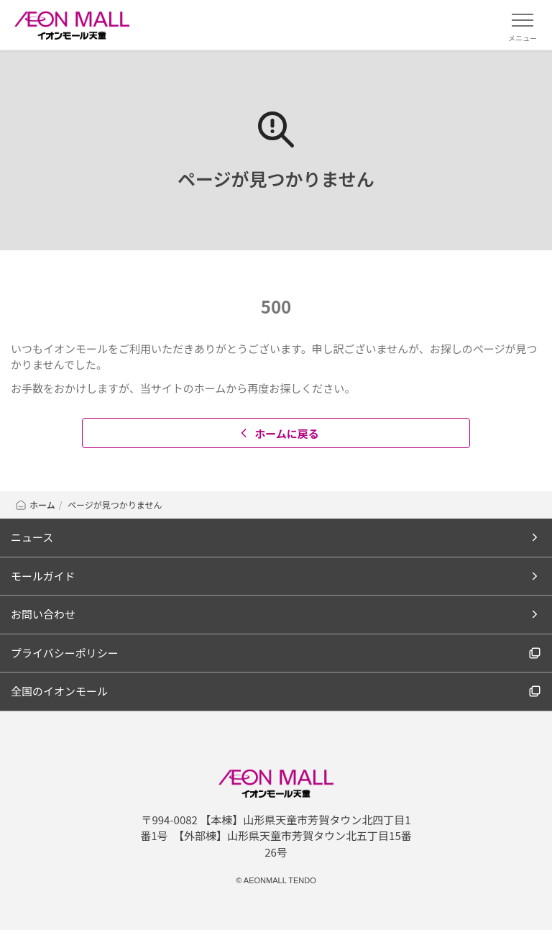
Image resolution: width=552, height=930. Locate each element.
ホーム (34, 504)
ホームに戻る (277, 433)
